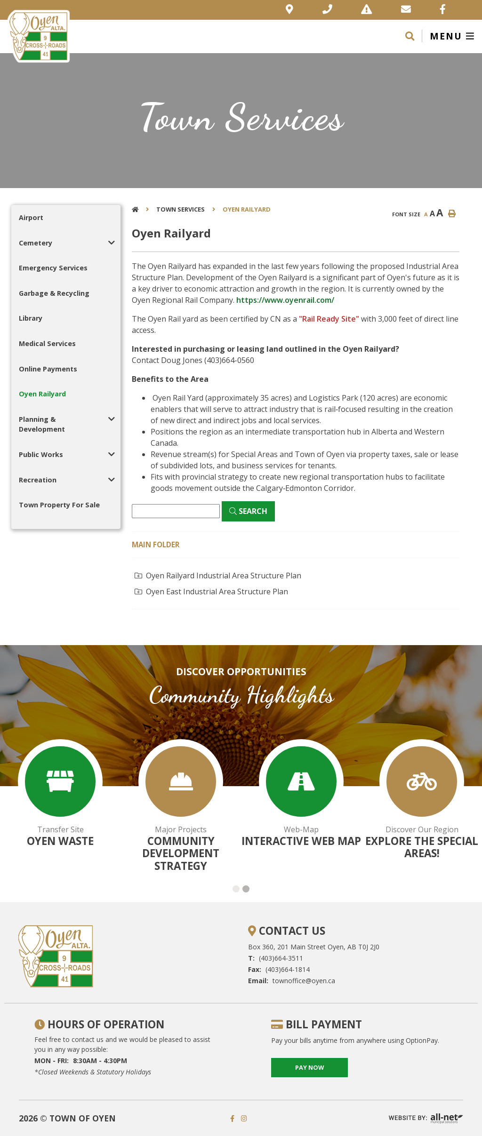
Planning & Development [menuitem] (42, 424)
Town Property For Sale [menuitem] (59, 504)
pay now (309, 1067)
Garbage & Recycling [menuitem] (54, 293)
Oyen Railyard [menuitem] (42, 393)
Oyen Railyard (247, 209)
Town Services (180, 209)
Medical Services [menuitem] (47, 343)
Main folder (155, 544)
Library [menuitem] (30, 318)
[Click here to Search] (248, 511)
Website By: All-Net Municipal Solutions (426, 1119)
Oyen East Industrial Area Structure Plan (211, 591)
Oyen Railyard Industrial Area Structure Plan (218, 575)
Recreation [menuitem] (37, 479)
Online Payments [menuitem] (48, 368)
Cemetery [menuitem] (35, 242)
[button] (111, 242)
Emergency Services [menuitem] (53, 267)
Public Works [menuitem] (41, 454)
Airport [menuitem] (31, 217)
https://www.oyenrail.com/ (285, 300)
